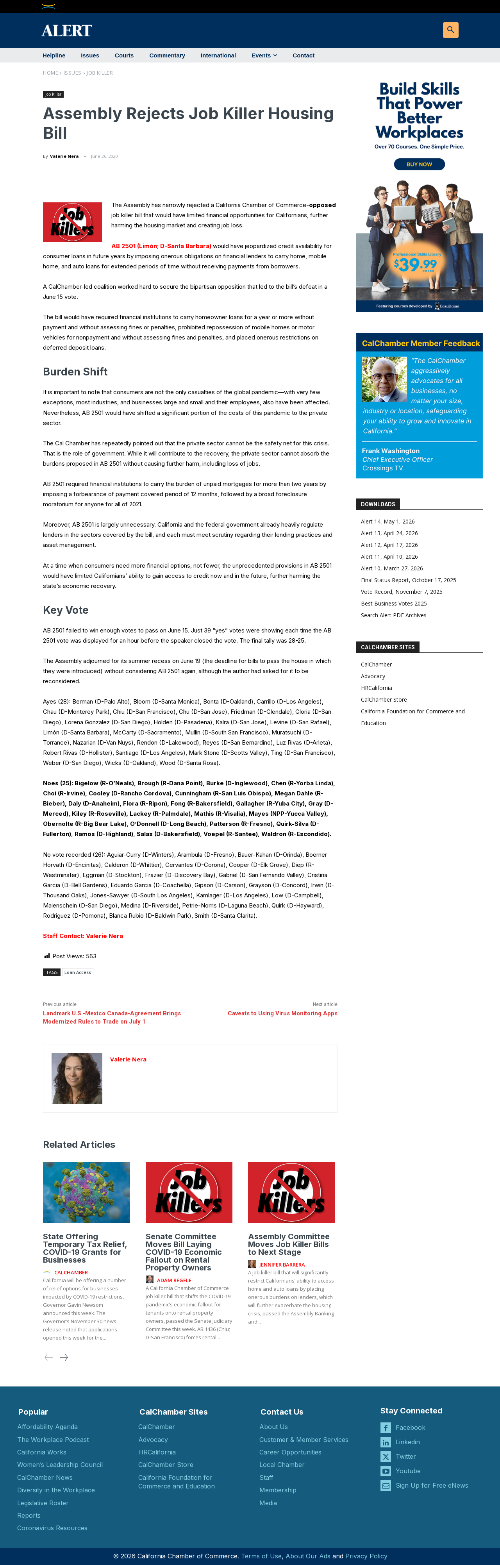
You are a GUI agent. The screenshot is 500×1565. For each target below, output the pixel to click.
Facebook (410, 1427)
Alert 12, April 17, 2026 (389, 544)
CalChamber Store (384, 699)
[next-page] (63, 1357)
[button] (451, 30)
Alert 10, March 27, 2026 (392, 568)
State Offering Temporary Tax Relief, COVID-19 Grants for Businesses (85, 1248)
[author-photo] (48, 1272)
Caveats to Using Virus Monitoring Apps (283, 1013)
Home (50, 72)
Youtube (408, 1471)
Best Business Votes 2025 (394, 603)
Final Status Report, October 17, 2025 (408, 580)
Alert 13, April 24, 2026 (389, 533)
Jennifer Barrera (282, 1264)
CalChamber (376, 664)
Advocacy (373, 676)
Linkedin (408, 1442)
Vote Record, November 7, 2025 (402, 591)
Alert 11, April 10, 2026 (389, 556)
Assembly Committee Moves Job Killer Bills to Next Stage (289, 1244)
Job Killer (100, 72)
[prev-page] (49, 1357)
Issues (73, 72)
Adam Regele (174, 1280)
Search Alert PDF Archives (394, 615)
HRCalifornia (376, 687)
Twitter (406, 1456)
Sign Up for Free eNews (432, 1485)
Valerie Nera (64, 156)
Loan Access (77, 972)
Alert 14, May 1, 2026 (388, 521)
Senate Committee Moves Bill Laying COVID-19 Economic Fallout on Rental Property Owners (184, 1252)
